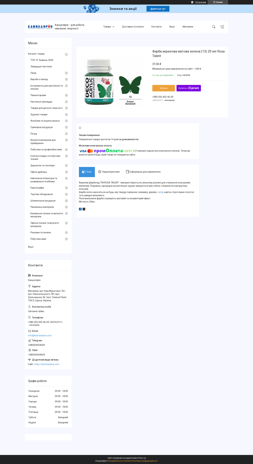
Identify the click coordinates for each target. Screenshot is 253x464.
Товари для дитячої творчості (46, 108)
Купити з (188, 88)
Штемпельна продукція (43, 200)
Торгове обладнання (41, 194)
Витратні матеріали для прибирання (43, 141)
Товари (107, 27)
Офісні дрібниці (38, 172)
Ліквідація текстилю (41, 66)
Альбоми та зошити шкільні (45, 120)
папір (160, 192)
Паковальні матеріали (42, 207)
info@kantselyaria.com (40, 335)
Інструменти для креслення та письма (46, 87)
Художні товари (38, 114)
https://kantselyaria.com (46, 364)
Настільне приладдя (41, 101)
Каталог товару (36, 53)
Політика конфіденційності (145, 461)
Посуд (33, 133)
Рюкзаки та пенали (40, 232)
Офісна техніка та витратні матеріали (44, 224)
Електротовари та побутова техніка (45, 157)
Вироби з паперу (39, 79)
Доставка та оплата (133, 27)
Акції (172, 27)
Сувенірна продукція (41, 127)
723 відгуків (200, 2)
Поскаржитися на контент (119, 461)
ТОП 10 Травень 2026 (41, 60)
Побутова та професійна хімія (46, 149)
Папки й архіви (38, 95)
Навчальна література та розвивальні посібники (43, 180)
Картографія (37, 187)
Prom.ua (142, 458)
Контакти (157, 27)
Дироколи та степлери (42, 165)
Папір (33, 73)
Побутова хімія (38, 239)
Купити (163, 88)
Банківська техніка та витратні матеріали (46, 215)
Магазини (188, 27)
